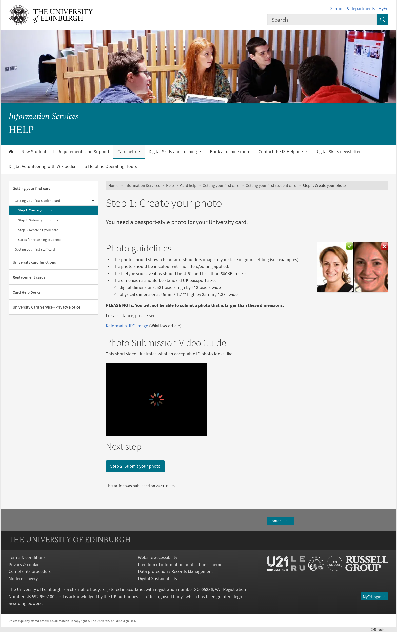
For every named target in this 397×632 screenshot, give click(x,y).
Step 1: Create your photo (37, 210)
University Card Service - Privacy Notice (46, 307)
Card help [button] (127, 151)
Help (170, 185)
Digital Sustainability (157, 578)
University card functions (34, 262)
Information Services (43, 116)
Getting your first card (32, 188)
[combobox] (322, 19)
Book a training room (230, 151)
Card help (188, 185)
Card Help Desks (27, 292)
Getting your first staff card (35, 249)
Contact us (280, 520)
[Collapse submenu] (93, 188)
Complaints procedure (30, 571)
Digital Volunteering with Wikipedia (42, 166)
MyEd (383, 8)
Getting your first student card (37, 200)
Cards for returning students (39, 239)
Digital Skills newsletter (338, 151)
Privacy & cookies (25, 564)
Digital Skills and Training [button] (173, 151)
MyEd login (374, 596)
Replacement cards (29, 277)
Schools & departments (352, 8)
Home (113, 185)
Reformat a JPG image (127, 326)
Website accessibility (157, 557)
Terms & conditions (27, 557)
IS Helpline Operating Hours (110, 166)
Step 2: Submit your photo (38, 220)
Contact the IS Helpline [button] (281, 151)
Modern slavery (23, 578)
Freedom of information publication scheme (180, 564)
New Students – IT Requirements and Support (65, 151)
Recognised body (166, 596)
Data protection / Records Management (175, 571)
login (379, 629)
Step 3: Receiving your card (38, 230)
